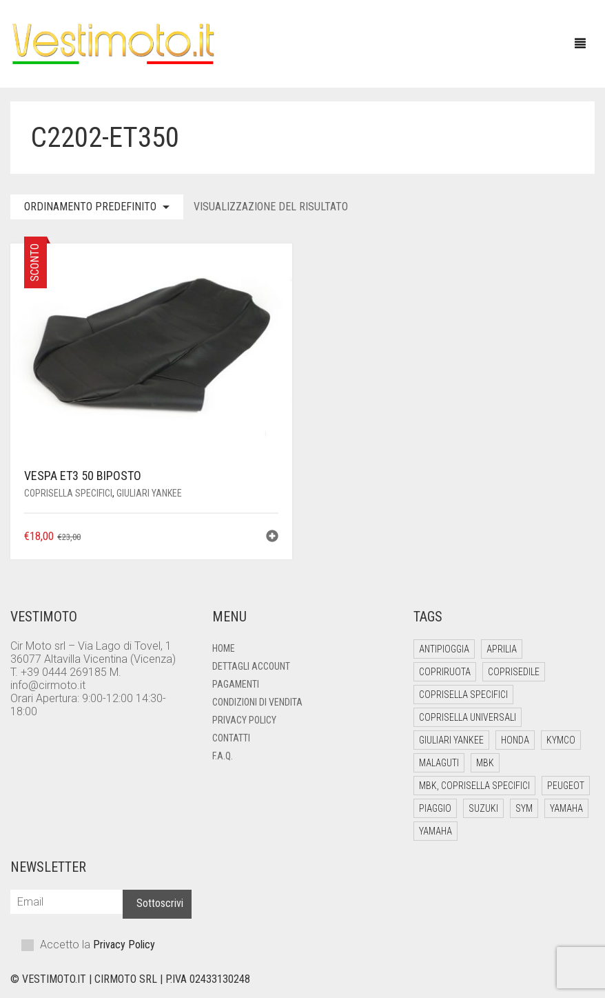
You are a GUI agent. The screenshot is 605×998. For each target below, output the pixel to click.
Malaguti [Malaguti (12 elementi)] (439, 762)
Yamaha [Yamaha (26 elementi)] (566, 808)
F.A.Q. (222, 755)
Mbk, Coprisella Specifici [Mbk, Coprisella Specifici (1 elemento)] (474, 785)
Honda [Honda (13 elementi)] (515, 740)
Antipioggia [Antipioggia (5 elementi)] (444, 649)
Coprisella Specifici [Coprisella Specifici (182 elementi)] (463, 694)
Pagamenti (235, 684)
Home (223, 648)
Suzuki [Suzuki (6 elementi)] (483, 808)
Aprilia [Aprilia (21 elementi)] (501, 649)
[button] (272, 537)
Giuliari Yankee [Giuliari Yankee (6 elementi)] (451, 740)
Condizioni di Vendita (257, 702)
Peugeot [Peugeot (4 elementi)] (565, 785)
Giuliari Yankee (149, 493)
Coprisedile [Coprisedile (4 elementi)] (514, 671)
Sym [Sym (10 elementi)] (524, 808)
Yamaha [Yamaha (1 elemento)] (435, 831)
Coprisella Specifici (68, 493)
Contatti (231, 737)
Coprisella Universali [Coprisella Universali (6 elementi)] (467, 717)
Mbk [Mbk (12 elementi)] (485, 762)
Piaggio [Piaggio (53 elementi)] (435, 808)
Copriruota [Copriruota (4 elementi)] (445, 671)
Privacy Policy (244, 720)
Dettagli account (251, 666)
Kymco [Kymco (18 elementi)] (560, 740)
